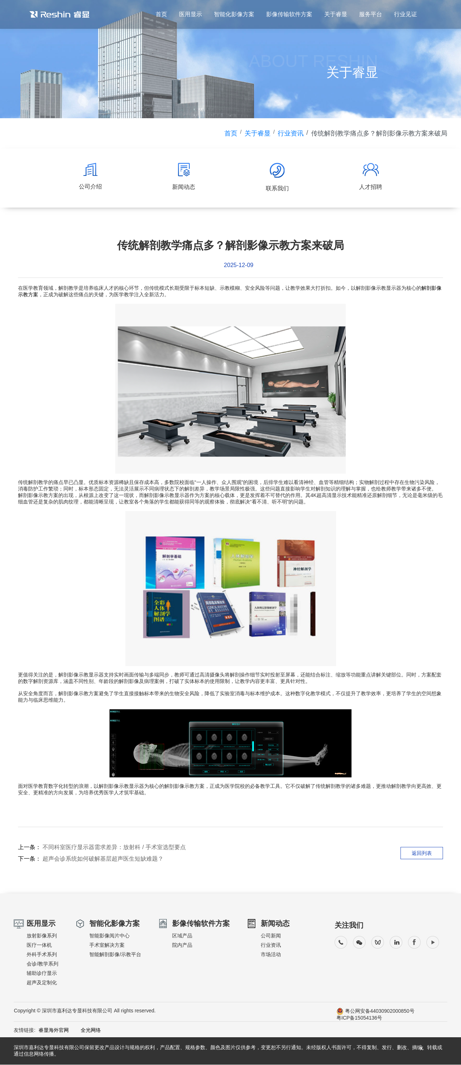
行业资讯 (291, 133)
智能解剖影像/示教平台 (115, 955)
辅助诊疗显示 (42, 973)
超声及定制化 (42, 983)
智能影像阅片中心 (109, 936)
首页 (159, 14)
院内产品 (182, 945)
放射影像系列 (42, 936)
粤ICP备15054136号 (359, 1018)
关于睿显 (334, 14)
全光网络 (86, 1030)
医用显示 (189, 14)
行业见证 (405, 14)
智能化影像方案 (232, 14)
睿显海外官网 (54, 1030)
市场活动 (271, 955)
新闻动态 (275, 924)
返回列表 (422, 853)
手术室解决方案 (107, 945)
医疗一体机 (39, 945)
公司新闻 (271, 936)
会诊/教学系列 (42, 964)
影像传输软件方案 (288, 14)
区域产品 (182, 936)
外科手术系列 (42, 955)
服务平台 (370, 14)
